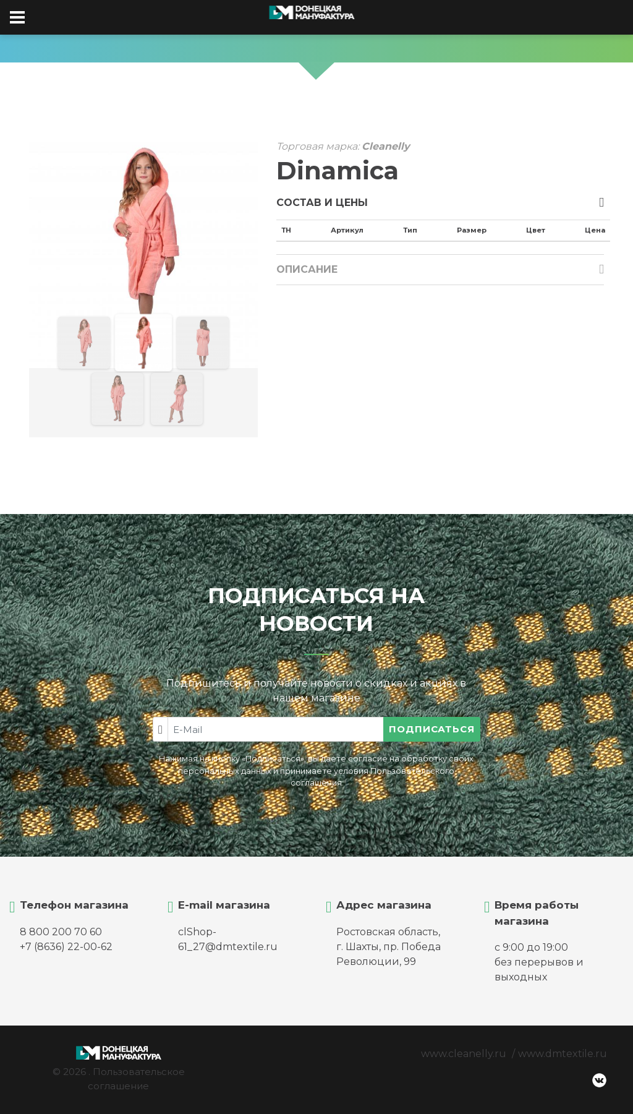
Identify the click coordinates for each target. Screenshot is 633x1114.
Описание (307, 269)
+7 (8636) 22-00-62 (66, 947)
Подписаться (432, 729)
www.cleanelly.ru (463, 1054)
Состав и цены (322, 202)
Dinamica (337, 171)
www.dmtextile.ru (562, 1054)
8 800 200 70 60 (61, 932)
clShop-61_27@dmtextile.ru (228, 939)
